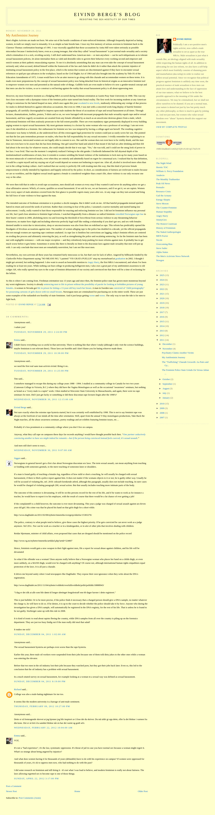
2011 (162, 340)
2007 (162, 417)
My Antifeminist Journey (173, 357)
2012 (162, 335)
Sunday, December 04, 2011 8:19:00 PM (40, 681)
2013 (162, 330)
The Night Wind (163, 163)
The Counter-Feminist (166, 207)
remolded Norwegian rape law (129, 214)
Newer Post (11, 791)
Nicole (159, 240)
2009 (162, 408)
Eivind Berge (20, 407)
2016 (162, 316)
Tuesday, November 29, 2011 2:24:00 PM (40, 332)
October (166, 379)
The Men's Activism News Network (172, 256)
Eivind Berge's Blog (107, 14)
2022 (162, 289)
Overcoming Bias (164, 244)
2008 (162, 413)
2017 (162, 312)
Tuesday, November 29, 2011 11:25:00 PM (41, 370)
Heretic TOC (162, 167)
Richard (17, 689)
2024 (162, 279)
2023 (162, 284)
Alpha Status (162, 252)
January (166, 397)
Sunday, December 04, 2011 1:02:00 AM (40, 634)
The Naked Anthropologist (168, 232)
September (167, 384)
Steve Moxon (162, 203)
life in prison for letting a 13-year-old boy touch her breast (64, 288)
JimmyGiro (161, 219)
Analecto (160, 175)
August (166, 388)
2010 (162, 403)
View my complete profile (171, 127)
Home (77, 791)
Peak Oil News (163, 183)
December (167, 344)
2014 (162, 326)
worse (92, 295)
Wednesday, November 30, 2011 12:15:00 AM (43, 399)
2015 (162, 321)
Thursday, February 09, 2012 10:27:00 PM (42, 706)
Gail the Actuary (164, 195)
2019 (162, 303)
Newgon (160, 260)
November (167, 348)
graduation (120, 258)
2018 (162, 307)
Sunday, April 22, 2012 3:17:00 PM (36, 778)
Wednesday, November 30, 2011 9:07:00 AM (43, 450)
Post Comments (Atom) (30, 798)
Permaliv (160, 187)
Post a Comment (13, 786)
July (164, 393)
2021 (162, 293)
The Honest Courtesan (166, 223)
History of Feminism (165, 228)
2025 (162, 275)
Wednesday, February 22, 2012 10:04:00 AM (43, 727)
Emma (17, 340)
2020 (162, 298)
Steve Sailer (161, 248)
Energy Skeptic (163, 199)
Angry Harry (93, 262)
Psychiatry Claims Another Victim (178, 352)
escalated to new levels (88, 103)
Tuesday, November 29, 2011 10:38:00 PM (41, 353)
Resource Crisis (163, 191)
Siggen (17, 458)
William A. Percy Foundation (169, 171)
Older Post (143, 791)
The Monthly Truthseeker (168, 179)
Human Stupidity (164, 211)
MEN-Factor (162, 236)
